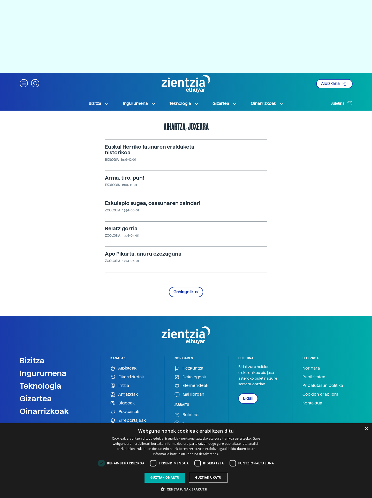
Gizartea (36, 398)
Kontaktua (312, 403)
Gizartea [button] (224, 103)
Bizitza (32, 360)
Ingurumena (43, 373)
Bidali (248, 398)
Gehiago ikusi (186, 292)
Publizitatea (313, 376)
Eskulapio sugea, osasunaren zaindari (152, 203)
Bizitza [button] (99, 103)
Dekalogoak (190, 377)
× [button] (366, 429)
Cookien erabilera (320, 394)
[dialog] (186, 460)
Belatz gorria (121, 228)
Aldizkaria (334, 83)
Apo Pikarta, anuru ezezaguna (143, 254)
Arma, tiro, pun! (124, 178)
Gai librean (189, 394)
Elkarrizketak (127, 377)
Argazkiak (124, 394)
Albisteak (123, 368)
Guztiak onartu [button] (164, 477)
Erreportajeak (128, 420)
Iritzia (119, 385)
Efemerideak (191, 385)
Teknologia (40, 385)
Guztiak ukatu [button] (208, 477)
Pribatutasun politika (322, 385)
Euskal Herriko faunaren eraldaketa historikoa (149, 150)
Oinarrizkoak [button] (267, 103)
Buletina (341, 103)
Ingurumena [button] (139, 103)
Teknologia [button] (184, 103)
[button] (24, 83)
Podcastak (124, 412)
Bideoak (122, 403)
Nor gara (311, 368)
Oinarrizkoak (44, 411)
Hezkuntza (188, 368)
